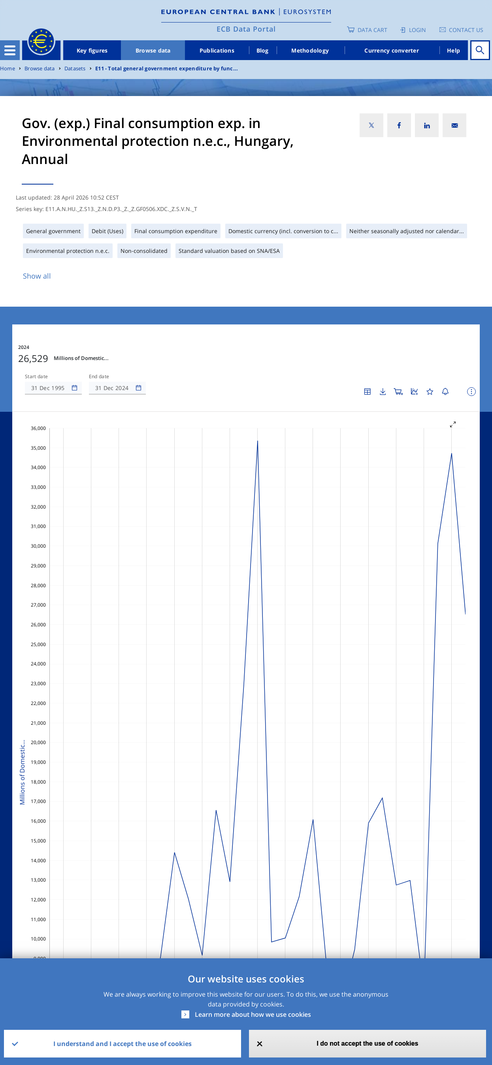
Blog (262, 50)
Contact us (466, 30)
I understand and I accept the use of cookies (122, 1043)
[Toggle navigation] (10, 50)
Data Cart (372, 30)
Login (417, 30)
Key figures (92, 50)
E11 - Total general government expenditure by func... (166, 68)
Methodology (310, 50)
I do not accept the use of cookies (367, 1043)
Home (7, 68)
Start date (36, 376)
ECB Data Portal (246, 29)
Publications (217, 50)
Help (453, 50)
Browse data (153, 50)
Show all (37, 276)
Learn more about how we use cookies (253, 1014)
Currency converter (391, 50)
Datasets (75, 68)
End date (99, 376)
